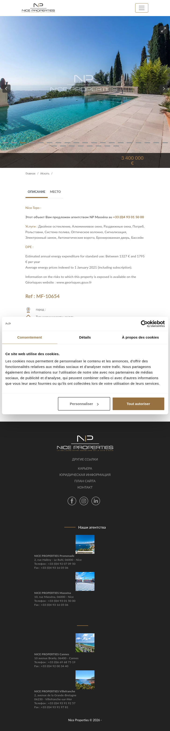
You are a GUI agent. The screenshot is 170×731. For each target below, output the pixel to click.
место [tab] (55, 192)
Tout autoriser (138, 404)
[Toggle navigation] (141, 8)
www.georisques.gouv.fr (74, 282)
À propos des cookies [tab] (140, 337)
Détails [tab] (85, 337)
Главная (31, 173)
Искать (45, 173)
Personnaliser (84, 404)
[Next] (163, 89)
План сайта (84, 481)
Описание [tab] (36, 192)
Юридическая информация (85, 475)
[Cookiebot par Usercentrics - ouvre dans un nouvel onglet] (144, 323)
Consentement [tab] (29, 337)
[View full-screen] (163, 30)
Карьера (85, 468)
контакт (85, 487)
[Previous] (6, 89)
